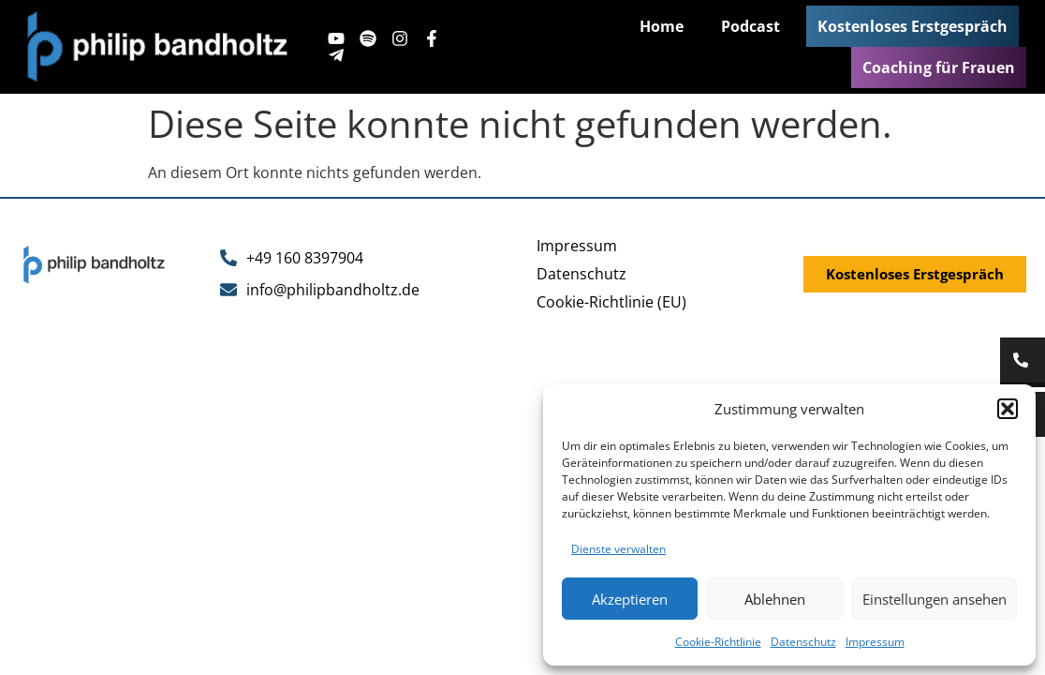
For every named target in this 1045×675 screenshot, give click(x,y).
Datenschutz (803, 642)
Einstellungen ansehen (934, 599)
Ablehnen (774, 599)
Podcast (750, 26)
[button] (1007, 408)
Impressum (875, 642)
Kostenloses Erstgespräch (912, 26)
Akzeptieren (630, 599)
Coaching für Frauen (938, 67)
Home (662, 26)
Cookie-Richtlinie (718, 642)
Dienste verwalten (618, 549)
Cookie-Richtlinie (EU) (611, 301)
